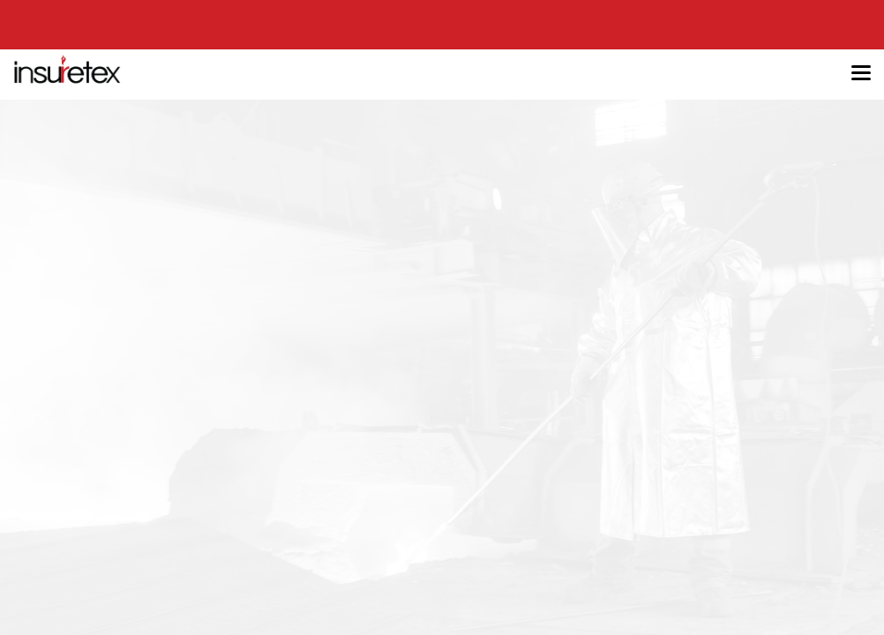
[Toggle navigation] (861, 74)
